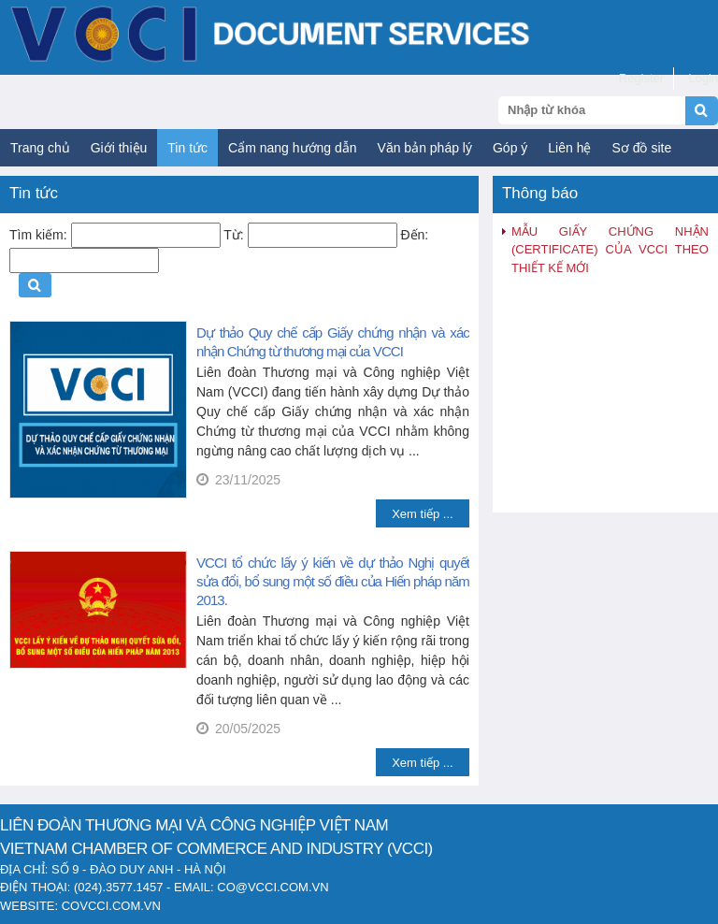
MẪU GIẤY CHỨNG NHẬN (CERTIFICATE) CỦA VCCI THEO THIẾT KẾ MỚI (610, 249)
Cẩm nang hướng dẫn (292, 147)
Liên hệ (569, 147)
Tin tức (187, 147)
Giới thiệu (119, 147)
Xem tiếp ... (422, 514)
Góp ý (510, 147)
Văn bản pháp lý (425, 147)
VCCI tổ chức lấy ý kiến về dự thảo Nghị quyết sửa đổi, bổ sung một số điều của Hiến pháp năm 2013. (332, 581)
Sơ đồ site (641, 147)
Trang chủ (40, 147)
